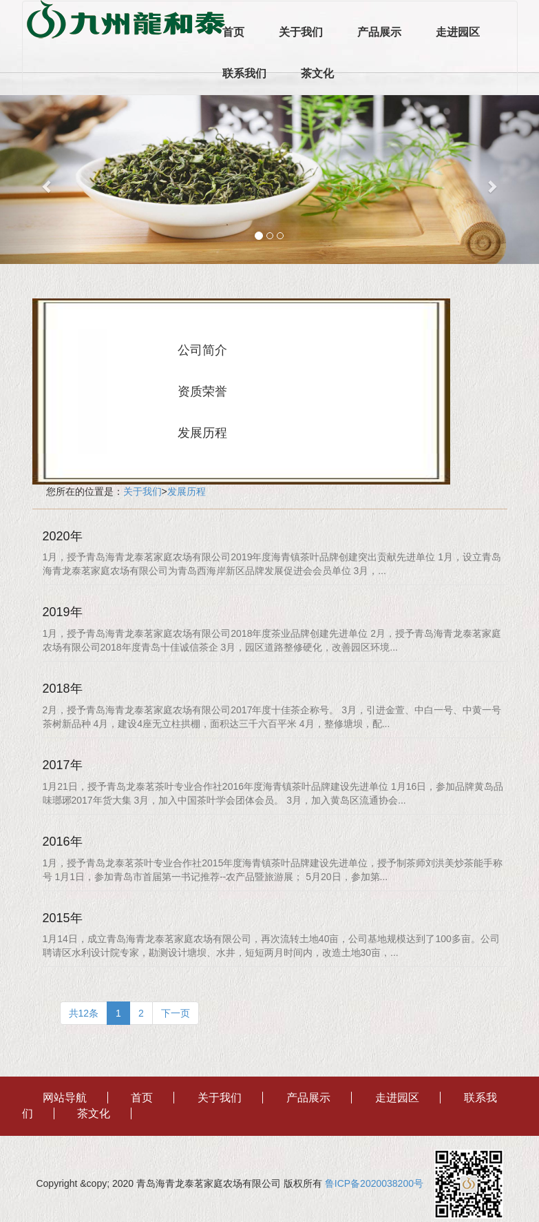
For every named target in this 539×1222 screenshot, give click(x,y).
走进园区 (458, 32)
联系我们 (244, 73)
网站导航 (65, 1097)
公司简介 (202, 350)
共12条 (84, 1013)
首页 (233, 32)
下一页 (175, 1013)
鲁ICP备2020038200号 (378, 1183)
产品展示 (379, 32)
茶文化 (317, 73)
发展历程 (202, 433)
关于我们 (301, 32)
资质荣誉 (202, 391)
